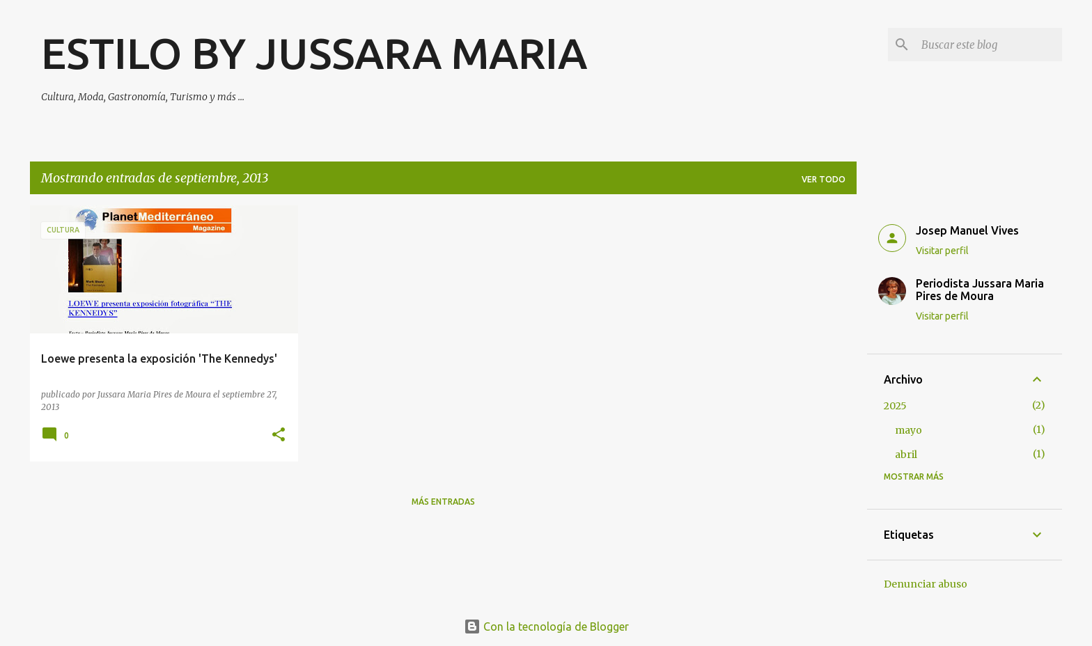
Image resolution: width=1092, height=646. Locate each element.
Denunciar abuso (925, 584)
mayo (908, 430)
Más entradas (443, 501)
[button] (278, 435)
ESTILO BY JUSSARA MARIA (314, 53)
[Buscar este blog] (989, 44)
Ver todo (823, 179)
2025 (895, 406)
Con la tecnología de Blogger (546, 626)
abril (906, 454)
